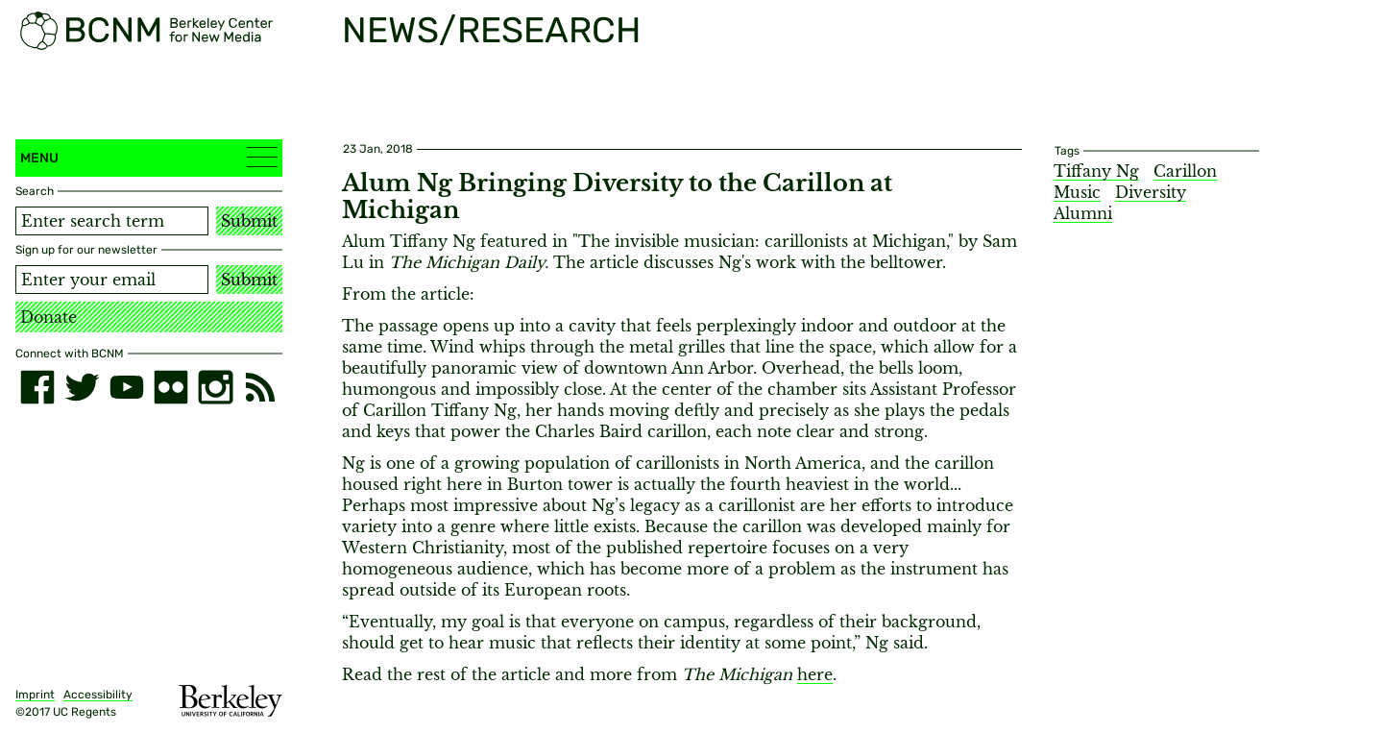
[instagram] (215, 387)
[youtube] (127, 387)
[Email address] (111, 279)
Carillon (1185, 171)
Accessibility (98, 694)
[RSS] (260, 387)
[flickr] (171, 387)
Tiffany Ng (1096, 171)
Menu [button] (149, 157)
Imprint (35, 694)
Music (1077, 192)
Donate (48, 317)
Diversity (1150, 192)
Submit (249, 221)
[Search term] (111, 221)
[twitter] (82, 387)
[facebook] (37, 387)
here (815, 674)
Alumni (1083, 213)
